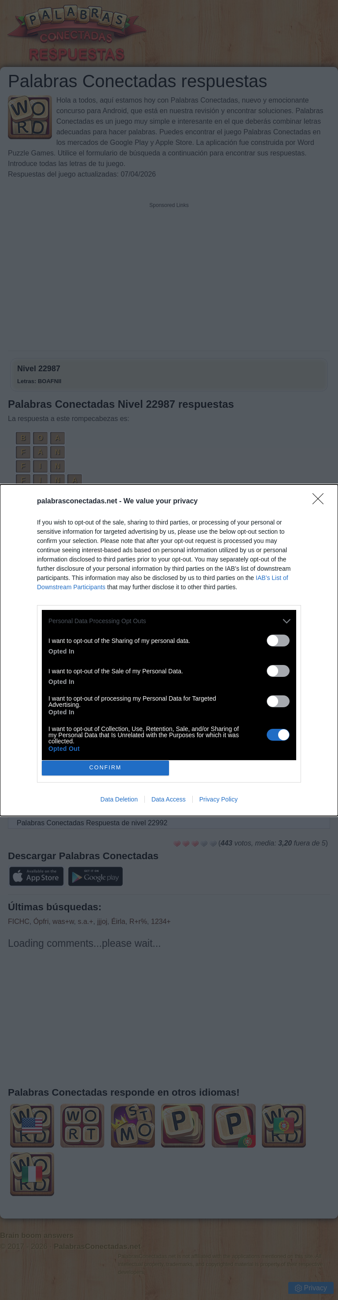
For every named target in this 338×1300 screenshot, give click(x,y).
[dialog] (169, 650)
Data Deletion (119, 799)
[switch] (278, 640)
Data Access (168, 799)
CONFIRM (105, 767)
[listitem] (169, 621)
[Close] (320, 501)
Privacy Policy (218, 799)
